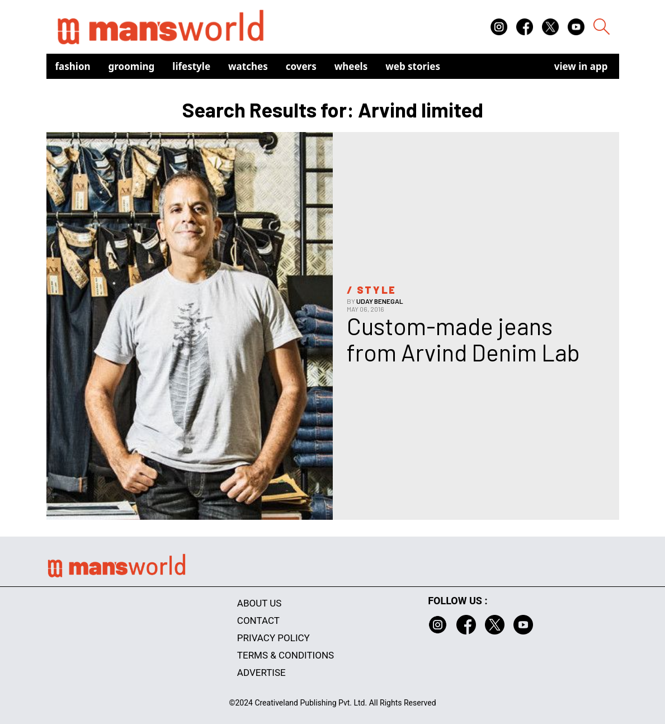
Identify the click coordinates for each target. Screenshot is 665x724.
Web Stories (412, 66)
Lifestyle (191, 66)
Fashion (73, 66)
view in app (581, 66)
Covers (301, 66)
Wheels (351, 66)
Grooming (132, 66)
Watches (248, 66)
